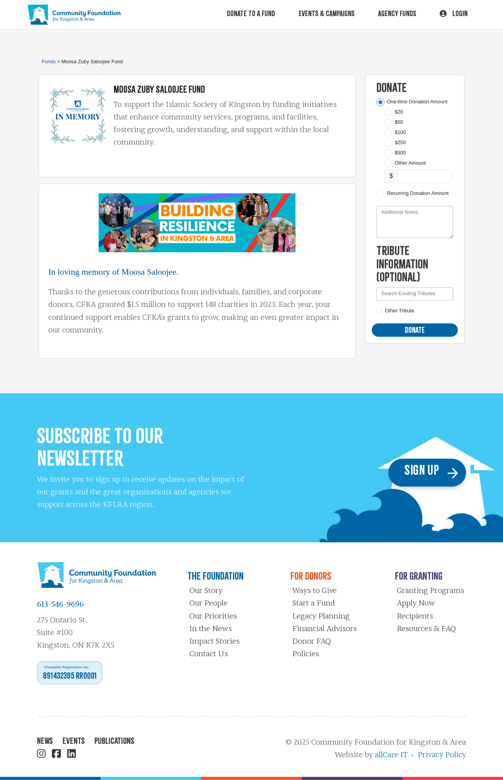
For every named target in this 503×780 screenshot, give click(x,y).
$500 (400, 153)
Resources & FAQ (426, 628)
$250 (400, 142)
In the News (210, 628)
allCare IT (391, 755)
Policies (305, 654)
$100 (400, 132)
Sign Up (432, 472)
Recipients (415, 616)
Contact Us (208, 654)
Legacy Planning (321, 616)
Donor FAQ (311, 641)
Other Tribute (400, 311)
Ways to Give (314, 590)
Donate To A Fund (251, 13)
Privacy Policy (442, 755)
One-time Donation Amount (417, 102)
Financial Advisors (324, 628)
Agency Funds (397, 13)
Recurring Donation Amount (417, 193)
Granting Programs (430, 590)
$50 (399, 122)
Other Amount (410, 163)
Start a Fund (313, 603)
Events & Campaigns (326, 13)
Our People (208, 603)
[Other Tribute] (379, 310)
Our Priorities (213, 616)
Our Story (205, 590)
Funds (49, 61)
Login (454, 13)
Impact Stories (214, 641)
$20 (399, 112)
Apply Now (416, 603)
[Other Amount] (425, 176)
